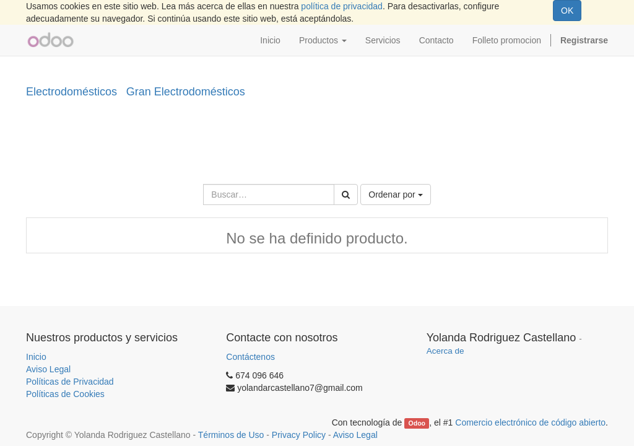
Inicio (36, 357)
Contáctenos (250, 357)
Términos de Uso (231, 435)
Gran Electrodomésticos (185, 91)
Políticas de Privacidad (70, 382)
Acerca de (445, 351)
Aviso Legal (48, 369)
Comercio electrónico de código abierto (530, 422)
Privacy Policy (299, 435)
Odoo (417, 423)
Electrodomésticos (71, 91)
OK (567, 10)
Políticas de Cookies (65, 394)
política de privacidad (342, 6)
